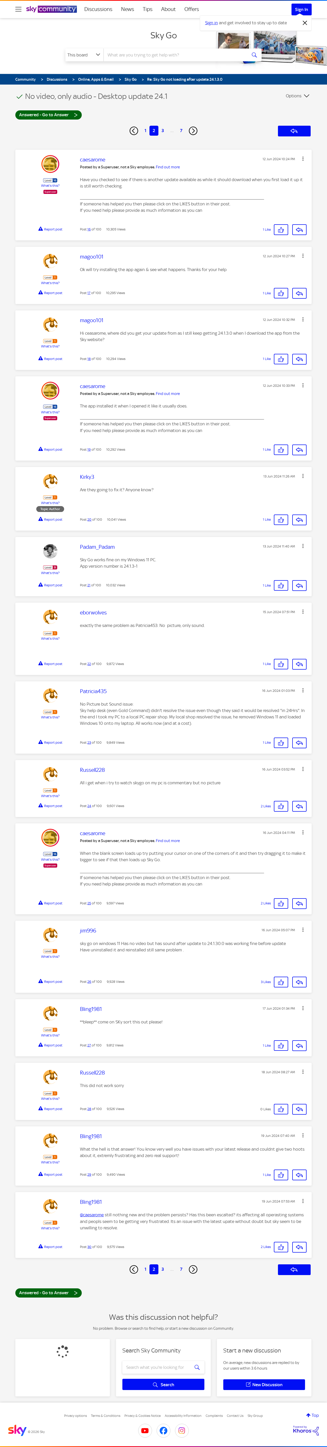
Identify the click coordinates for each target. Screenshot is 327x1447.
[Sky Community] (51, 9)
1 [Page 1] (145, 130)
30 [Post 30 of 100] (89, 1247)
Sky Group (255, 1416)
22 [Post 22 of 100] (89, 664)
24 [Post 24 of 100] (89, 806)
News (127, 9)
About (168, 9)
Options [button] (293, 95)
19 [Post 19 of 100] (89, 449)
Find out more (168, 167)
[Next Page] (193, 131)
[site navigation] (18, 9)
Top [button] (315, 1415)
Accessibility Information (183, 1416)
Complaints (214, 1416)
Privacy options (75, 1416)
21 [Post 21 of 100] (88, 585)
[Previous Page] (134, 131)
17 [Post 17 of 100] (88, 293)
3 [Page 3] (162, 130)
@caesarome (92, 1214)
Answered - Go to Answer (48, 114)
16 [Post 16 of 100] (89, 229)
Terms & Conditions (105, 1416)
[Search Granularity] (84, 55)
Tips (148, 9)
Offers (191, 9)
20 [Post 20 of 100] (89, 519)
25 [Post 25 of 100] (89, 903)
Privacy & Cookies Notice (142, 1416)
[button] (303, 158)
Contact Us (235, 1416)
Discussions (98, 9)
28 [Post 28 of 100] (89, 1109)
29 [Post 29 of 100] (89, 1174)
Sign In (301, 9)
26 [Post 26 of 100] (89, 982)
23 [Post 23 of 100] (89, 742)
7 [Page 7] (181, 130)
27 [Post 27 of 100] (89, 1045)
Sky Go (163, 35)
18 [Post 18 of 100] (89, 359)
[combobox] (175, 55)
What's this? (50, 186)
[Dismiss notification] (305, 23)
